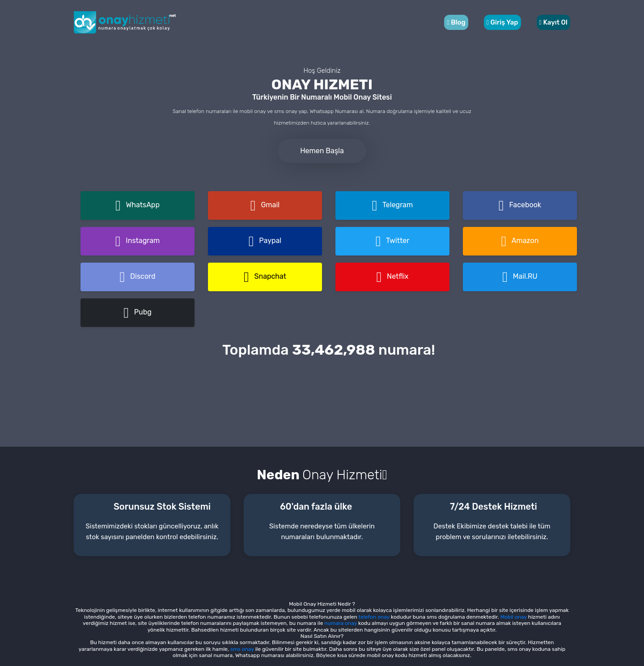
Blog (456, 22)
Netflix (393, 277)
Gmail (265, 205)
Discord (137, 277)
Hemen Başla (322, 150)
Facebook (520, 205)
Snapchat (265, 277)
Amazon (520, 241)
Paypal (265, 241)
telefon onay (374, 617)
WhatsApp (137, 205)
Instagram (137, 241)
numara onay (340, 623)
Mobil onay (513, 617)
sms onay (241, 649)
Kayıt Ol (553, 22)
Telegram (392, 205)
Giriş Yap (502, 22)
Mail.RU (520, 277)
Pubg (137, 313)
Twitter (393, 241)
